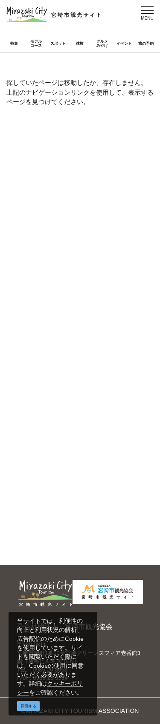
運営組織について (55, 330)
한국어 (99, 443)
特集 (14, 43)
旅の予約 (146, 43)
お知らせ (43, 279)
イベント (124, 43)
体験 (80, 43)
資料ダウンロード (55, 372)
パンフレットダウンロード (112, 356)
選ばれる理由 (49, 489)
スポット (58, 43)
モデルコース (36, 43)
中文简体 (101, 431)
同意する (28, 706)
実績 (96, 489)
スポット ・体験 (52, 242)
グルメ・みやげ (110, 242)
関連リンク (104, 372)
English (40, 431)
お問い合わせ (49, 385)
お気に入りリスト (113, 267)
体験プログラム (110, 501)
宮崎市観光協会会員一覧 (112, 334)
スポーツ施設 (49, 501)
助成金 (40, 514)
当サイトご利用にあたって (53, 356)
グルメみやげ (102, 43)
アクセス (43, 267)
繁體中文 (43, 443)
